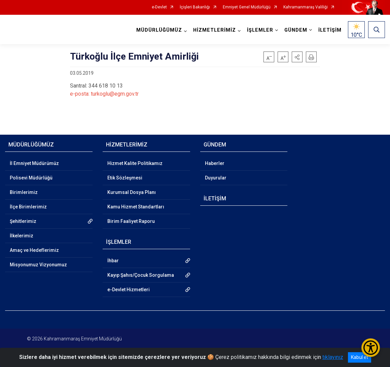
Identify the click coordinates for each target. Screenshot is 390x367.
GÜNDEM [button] (295, 30)
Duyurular (215, 177)
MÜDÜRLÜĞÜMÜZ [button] (159, 30)
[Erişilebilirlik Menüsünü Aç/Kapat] (370, 347)
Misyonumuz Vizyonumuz (38, 264)
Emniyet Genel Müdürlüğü (247, 7)
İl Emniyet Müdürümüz (34, 163)
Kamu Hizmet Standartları (135, 206)
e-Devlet (159, 7)
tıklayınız (332, 357)
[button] (297, 57)
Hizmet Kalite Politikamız (135, 163)
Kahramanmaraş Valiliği (305, 7)
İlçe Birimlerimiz (28, 206)
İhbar (113, 260)
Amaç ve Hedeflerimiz (34, 250)
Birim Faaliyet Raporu (131, 221)
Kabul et (359, 357)
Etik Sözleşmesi (124, 177)
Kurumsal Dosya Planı (131, 192)
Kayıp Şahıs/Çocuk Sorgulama (140, 275)
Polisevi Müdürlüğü (31, 177)
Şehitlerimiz (23, 221)
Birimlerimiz (24, 192)
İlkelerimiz (21, 235)
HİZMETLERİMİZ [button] (214, 30)
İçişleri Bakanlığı (195, 7)
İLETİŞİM (330, 30)
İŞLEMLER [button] (260, 30)
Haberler (214, 163)
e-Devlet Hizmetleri (128, 289)
